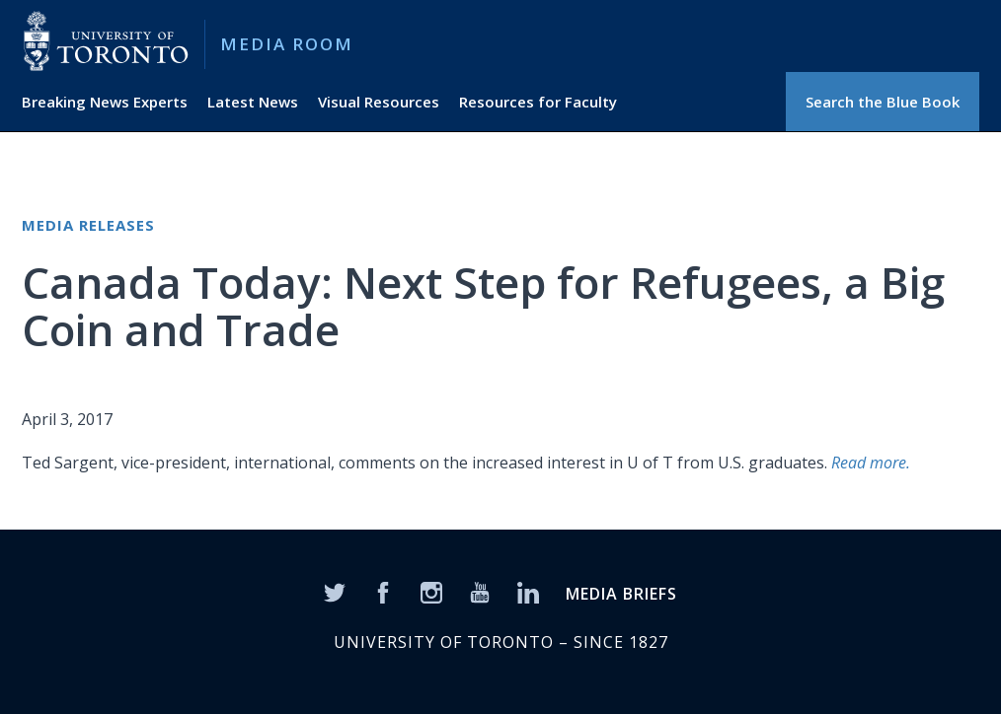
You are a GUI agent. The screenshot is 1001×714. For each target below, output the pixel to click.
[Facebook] (383, 591)
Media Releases (88, 225)
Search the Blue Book (883, 101)
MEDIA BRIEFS (621, 594)
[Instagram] (431, 591)
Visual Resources (378, 101)
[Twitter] (334, 591)
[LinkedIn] (528, 591)
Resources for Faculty (538, 101)
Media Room (286, 44)
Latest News (252, 101)
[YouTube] (480, 591)
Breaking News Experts (105, 101)
